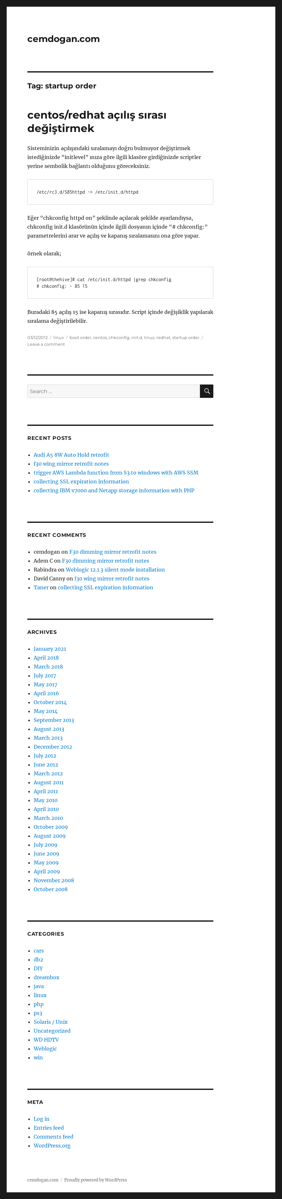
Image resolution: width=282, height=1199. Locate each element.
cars (39, 950)
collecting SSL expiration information (81, 481)
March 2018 (48, 666)
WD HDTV (46, 1039)
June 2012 (46, 764)
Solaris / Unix (51, 1022)
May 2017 (45, 684)
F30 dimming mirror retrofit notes (112, 552)
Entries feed (49, 1128)
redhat (163, 337)
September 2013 (54, 720)
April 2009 (47, 871)
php (39, 1004)
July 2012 (45, 755)
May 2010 (46, 800)
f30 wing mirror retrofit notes (71, 464)
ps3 (38, 1013)
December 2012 (53, 747)
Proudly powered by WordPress (95, 1180)
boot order (80, 337)
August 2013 (49, 729)
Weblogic (45, 1048)
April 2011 (46, 791)
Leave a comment (46, 344)
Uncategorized (52, 1031)
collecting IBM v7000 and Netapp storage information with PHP (114, 490)
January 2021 (50, 649)
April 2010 (46, 809)
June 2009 (46, 853)
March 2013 (48, 738)
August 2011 (49, 782)
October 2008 (51, 889)
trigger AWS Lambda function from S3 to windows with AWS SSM (116, 472)
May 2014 (46, 711)
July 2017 (45, 675)
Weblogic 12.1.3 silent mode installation (115, 569)
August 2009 (50, 836)
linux (58, 337)
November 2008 (54, 880)
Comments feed (53, 1136)
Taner (41, 587)
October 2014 (50, 702)
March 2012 (48, 773)
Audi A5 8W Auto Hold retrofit (71, 455)
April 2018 (46, 658)
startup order (185, 337)
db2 (38, 959)
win (38, 1057)
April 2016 (46, 693)
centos (100, 337)
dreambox (46, 977)
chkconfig (119, 337)
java (39, 986)
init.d (136, 337)
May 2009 (46, 862)
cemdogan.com (63, 38)
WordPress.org (52, 1145)
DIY (38, 968)
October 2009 (51, 827)
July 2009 (46, 845)
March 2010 (48, 818)
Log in (42, 1119)
